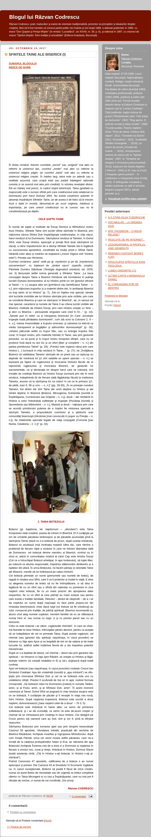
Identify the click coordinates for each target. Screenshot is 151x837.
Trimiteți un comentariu (23, 812)
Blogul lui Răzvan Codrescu (44, 17)
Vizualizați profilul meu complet (127, 198)
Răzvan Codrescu (131, 58)
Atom (47, 820)
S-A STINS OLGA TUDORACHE (126, 217)
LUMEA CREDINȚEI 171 (122, 270)
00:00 (50, 795)
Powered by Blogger (116, 295)
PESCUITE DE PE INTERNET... (126, 239)
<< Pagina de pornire (19, 827)
